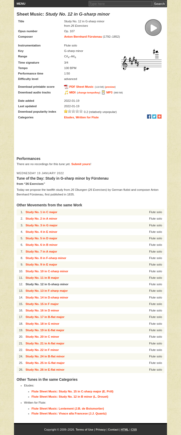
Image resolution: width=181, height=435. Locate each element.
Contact (113, 429)
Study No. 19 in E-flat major (44, 330)
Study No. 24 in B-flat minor (45, 356)
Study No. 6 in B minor (41, 244)
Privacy (101, 429)
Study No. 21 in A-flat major (44, 343)
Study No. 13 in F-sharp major (46, 290)
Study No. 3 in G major (41, 225)
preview (110, 86)
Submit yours (80, 164)
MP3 (109, 92)
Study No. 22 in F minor (42, 349)
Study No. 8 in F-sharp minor (45, 258)
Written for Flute (87, 117)
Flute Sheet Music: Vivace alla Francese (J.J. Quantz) (69, 413)
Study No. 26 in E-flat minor (44, 369)
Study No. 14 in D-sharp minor (46, 297)
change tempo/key (89, 92)
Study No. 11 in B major (42, 277)
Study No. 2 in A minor (41, 218)
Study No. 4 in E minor (41, 231)
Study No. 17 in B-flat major (44, 316)
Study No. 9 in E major (41, 264)
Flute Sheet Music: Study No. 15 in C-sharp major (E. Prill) (73, 391)
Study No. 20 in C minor (42, 336)
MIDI (72, 92)
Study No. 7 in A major (41, 251)
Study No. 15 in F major (42, 303)
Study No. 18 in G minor (42, 323)
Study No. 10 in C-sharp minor (46, 271)
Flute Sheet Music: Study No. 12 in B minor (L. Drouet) (70, 396)
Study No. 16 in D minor (42, 310)
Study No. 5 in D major (41, 238)
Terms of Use (84, 429)
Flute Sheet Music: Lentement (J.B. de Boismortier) (68, 408)
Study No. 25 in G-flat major (45, 362)
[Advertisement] (90, 138)
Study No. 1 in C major (41, 212)
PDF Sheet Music (81, 86)
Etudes (69, 117)
